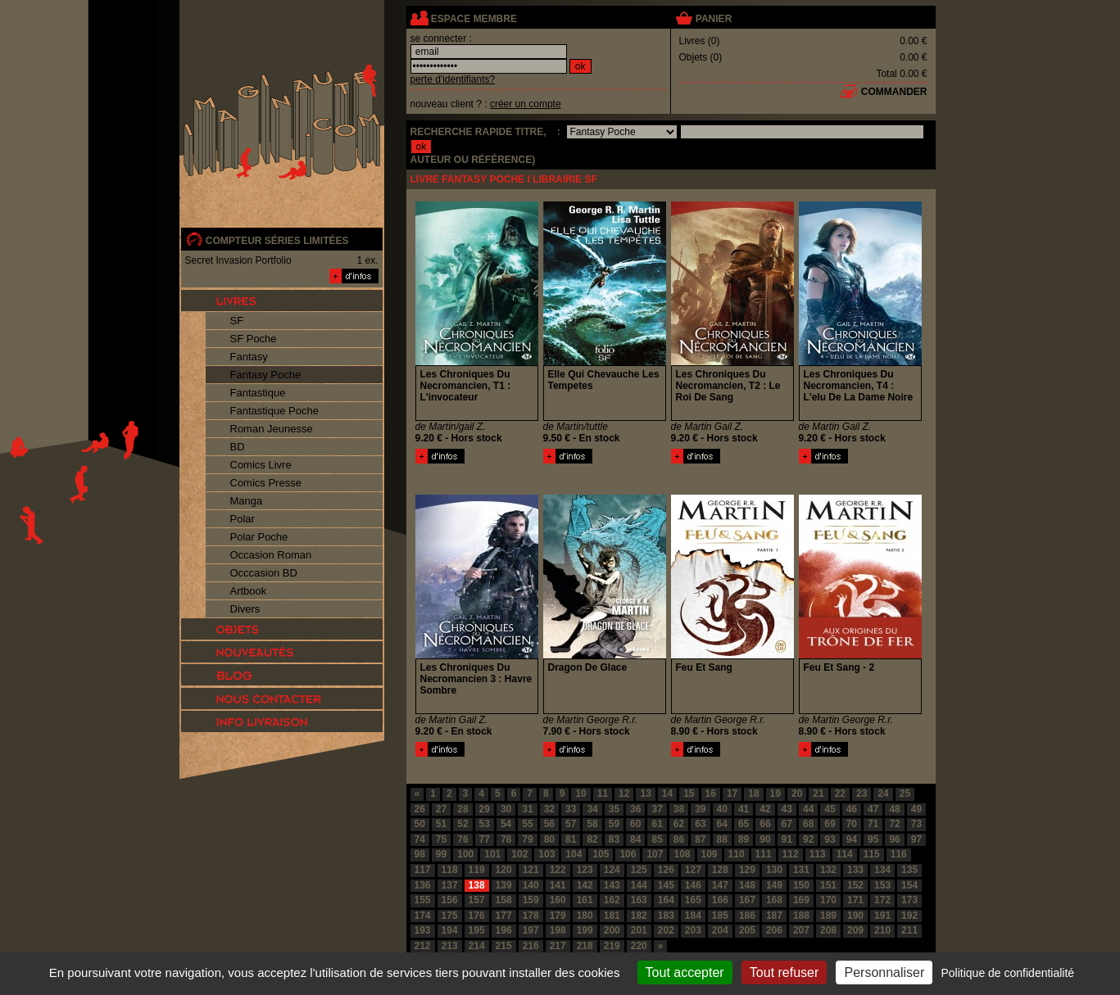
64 (722, 824)
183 (666, 915)
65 (743, 824)
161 (585, 900)
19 (775, 793)
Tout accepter (685, 972)
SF (237, 320)
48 (894, 809)
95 (873, 839)
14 (667, 793)
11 (602, 793)
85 (656, 839)
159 (531, 900)
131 (801, 869)
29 (484, 809)
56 (549, 824)
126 (666, 869)
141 (558, 885)
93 (829, 839)
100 (465, 854)
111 (763, 854)
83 (614, 839)
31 (527, 809)
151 (828, 885)
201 (639, 930)
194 (450, 930)
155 (423, 900)
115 (872, 854)
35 (614, 809)
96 (894, 839)
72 (894, 824)
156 (450, 900)
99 (441, 854)
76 (462, 839)
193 (423, 930)
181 (612, 915)
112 (790, 854)
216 (531, 946)
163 (639, 900)
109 (709, 854)
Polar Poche (259, 537)
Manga (246, 501)
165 (693, 900)
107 (654, 854)
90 (765, 839)
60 (635, 824)
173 (909, 900)
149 (774, 885)
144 (639, 885)
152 (855, 885)
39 (700, 809)
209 (855, 930)
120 (504, 869)
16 (710, 793)
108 (681, 854)
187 (774, 915)
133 (855, 869)
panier (714, 19)
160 (558, 900)
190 (855, 915)
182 (639, 915)
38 (678, 809)
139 (504, 885)
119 (477, 869)
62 (678, 824)
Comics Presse (266, 483)
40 (722, 809)
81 (570, 839)
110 (736, 854)
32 (549, 809)
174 (423, 915)
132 (828, 869)
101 (492, 854)
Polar (242, 519)
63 (700, 824)
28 (462, 809)
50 (420, 824)
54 (506, 824)
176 (477, 915)
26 (420, 809)
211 (909, 930)
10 (580, 793)
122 (558, 869)
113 (817, 854)
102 (519, 854)
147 (720, 885)
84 (635, 839)
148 (747, 885)
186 (747, 915)
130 (774, 869)
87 (700, 839)
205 (747, 930)
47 (873, 809)
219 (612, 946)
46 (851, 809)
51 (441, 824)
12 (624, 793)
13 (645, 793)
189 (828, 915)
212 (423, 946)
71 (873, 824)
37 (656, 809)
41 (743, 809)
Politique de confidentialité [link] (1007, 972)
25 (905, 793)
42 (765, 809)
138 (477, 885)
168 (774, 900)
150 (801, 885)
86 (678, 839)
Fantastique (258, 393)
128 (720, 869)
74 (420, 839)
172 (882, 900)
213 (450, 946)
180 (585, 915)
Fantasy (249, 357)
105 (600, 854)
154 (909, 885)
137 (450, 885)
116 (899, 854)
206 (774, 930)
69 (829, 824)
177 (504, 915)
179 (558, 915)
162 (612, 900)
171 (855, 900)
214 (477, 946)
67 (787, 824)
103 (546, 854)
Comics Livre (261, 465)
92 (808, 839)
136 (423, 885)
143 (612, 885)
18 (753, 793)
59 (614, 824)
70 (851, 824)
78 (506, 839)
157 (477, 900)
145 (666, 885)
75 (441, 839)
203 (693, 930)
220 (639, 946)
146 (693, 885)
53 (484, 824)
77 (484, 839)
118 (450, 869)
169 (801, 900)
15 (688, 793)
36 (635, 809)
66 (765, 824)
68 (808, 824)
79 (527, 839)
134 (882, 869)
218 (585, 946)
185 (720, 915)
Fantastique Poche (274, 411)
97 (916, 839)
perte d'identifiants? (453, 79)
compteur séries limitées (277, 240)
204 (720, 930)
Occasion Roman (271, 555)
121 (531, 869)
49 (916, 809)
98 (420, 854)
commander (894, 91)
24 (882, 793)
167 (747, 900)
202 (666, 930)
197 (531, 930)
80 (549, 839)
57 (570, 824)
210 (882, 930)
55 (527, 824)
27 (441, 809)
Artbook (248, 591)
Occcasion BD (263, 573)
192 (909, 915)
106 (627, 854)
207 (801, 930)
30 (506, 809)
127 (693, 869)
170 (828, 900)
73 (916, 824)
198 (558, 930)
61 (656, 824)
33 (570, 809)
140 (531, 885)
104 (573, 854)
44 (808, 809)
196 (504, 930)
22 (840, 793)
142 (585, 885)
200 (612, 930)
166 (720, 900)
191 (882, 915)
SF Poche (253, 338)
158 (504, 900)
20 (796, 793)
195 (477, 930)
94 (851, 839)
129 (747, 869)
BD (237, 447)
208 (828, 930)
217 (558, 946)
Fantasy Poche (266, 375)
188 (801, 915)
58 (592, 824)
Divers (245, 609)
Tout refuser (784, 972)
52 (462, 824)
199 (585, 930)
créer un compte (525, 104)
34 (592, 809)
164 (666, 900)
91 (787, 839)
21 (818, 793)
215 (504, 946)
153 (882, 885)
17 (732, 793)
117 (423, 869)
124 (612, 869)
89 (743, 839)
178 (531, 915)
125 (639, 869)
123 (585, 869)
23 (861, 793)
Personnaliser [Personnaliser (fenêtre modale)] (884, 972)
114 (845, 854)
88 (722, 839)
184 (693, 915)
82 (592, 839)
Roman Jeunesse (271, 429)
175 (450, 915)
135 (909, 869)
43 (787, 809)
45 (829, 809)
